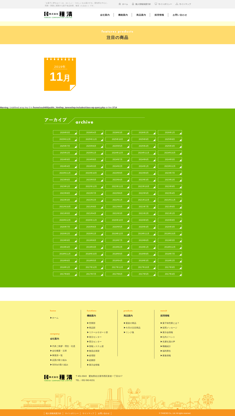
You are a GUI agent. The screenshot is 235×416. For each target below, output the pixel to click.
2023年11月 (65, 171)
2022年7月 (91, 192)
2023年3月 (144, 178)
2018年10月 (91, 252)
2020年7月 (65, 225)
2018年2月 (170, 259)
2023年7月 (170, 171)
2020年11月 (91, 219)
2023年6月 (65, 178)
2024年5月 (170, 158)
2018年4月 (118, 259)
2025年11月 (91, 138)
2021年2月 (144, 212)
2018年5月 (91, 259)
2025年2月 (65, 151)
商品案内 (141, 15)
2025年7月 (65, 144)
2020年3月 (170, 225)
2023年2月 (170, 178)
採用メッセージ (169, 326)
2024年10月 (170, 151)
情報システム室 (96, 345)
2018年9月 (118, 252)
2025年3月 (170, 144)
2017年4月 (170, 272)
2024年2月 (118, 165)
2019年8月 (91, 239)
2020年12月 (65, 219)
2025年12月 (65, 138)
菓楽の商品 (131, 321)
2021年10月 (65, 205)
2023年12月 (170, 165)
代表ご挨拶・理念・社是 (63, 345)
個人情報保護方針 (141, 4)
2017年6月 (118, 272)
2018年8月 (144, 252)
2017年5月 (144, 272)
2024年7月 (118, 158)
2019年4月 (65, 245)
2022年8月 (65, 192)
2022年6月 (118, 192)
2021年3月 (118, 212)
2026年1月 (170, 131)
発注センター (95, 335)
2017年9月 (170, 266)
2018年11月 (65, 252)
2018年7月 (170, 252)
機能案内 (123, 15)
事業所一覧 (57, 354)
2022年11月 (117, 185)
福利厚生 (166, 349)
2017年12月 (91, 266)
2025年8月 (170, 138)
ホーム (123, 4)
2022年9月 (170, 185)
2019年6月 (144, 239)
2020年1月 (91, 232)
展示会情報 (94, 363)
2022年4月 (170, 192)
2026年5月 (65, 131)
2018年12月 (170, 245)
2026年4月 (91, 131)
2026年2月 (144, 131)
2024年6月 (144, 158)
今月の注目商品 (133, 326)
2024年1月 (144, 165)
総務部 (92, 359)
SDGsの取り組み (60, 363)
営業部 (92, 321)
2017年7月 (91, 272)
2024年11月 (143, 151)
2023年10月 (91, 171)
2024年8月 (91, 158)
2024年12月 (117, 151)
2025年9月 (144, 138)
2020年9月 (144, 219)
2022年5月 (144, 192)
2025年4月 (144, 144)
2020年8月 (170, 219)
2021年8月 (118, 205)
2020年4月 (144, 225)
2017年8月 (65, 272)
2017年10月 (143, 266)
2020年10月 (117, 219)
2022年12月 (91, 185)
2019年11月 (143, 232)
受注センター (95, 340)
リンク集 (130, 331)
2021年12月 (143, 198)
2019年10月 (170, 232)
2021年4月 (91, 212)
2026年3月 (118, 131)
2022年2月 (91, 198)
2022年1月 (118, 198)
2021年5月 (65, 212)
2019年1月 (144, 245)
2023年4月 (118, 178)
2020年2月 (65, 232)
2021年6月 (170, 205)
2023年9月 (118, 171)
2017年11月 (117, 266)
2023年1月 (65, 185)
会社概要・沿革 (59, 349)
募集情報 (166, 354)
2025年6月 (91, 144)
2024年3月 (91, 165)
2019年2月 (118, 245)
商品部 (92, 326)
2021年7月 (144, 205)
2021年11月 (170, 198)
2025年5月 (118, 144)
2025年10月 (117, 138)
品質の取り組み (59, 358)
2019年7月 (118, 239)
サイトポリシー (163, 4)
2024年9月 (65, 158)
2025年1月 (91, 151)
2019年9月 (65, 239)
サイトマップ (183, 4)
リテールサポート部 (98, 331)
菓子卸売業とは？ (170, 321)
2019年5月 (170, 239)
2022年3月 (65, 198)
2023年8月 (144, 171)
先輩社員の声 (168, 340)
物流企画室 (94, 349)
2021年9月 (91, 205)
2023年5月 (91, 178)
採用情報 (159, 15)
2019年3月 (91, 245)
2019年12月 (117, 232)
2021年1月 (170, 212)
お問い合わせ (180, 15)
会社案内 (105, 15)
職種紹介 (166, 345)
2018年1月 (65, 266)
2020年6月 (91, 225)
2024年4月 (65, 165)
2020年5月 (118, 225)
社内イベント (168, 335)
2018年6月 (65, 259)
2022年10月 (143, 185)
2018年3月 (144, 259)
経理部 (92, 354)
